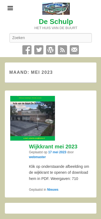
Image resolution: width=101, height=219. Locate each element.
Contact (74, 49)
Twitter (38, 49)
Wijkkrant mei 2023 (53, 147)
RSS (62, 49)
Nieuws (52, 190)
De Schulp (56, 22)
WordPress (50, 49)
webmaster (37, 157)
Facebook (27, 49)
